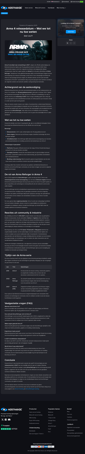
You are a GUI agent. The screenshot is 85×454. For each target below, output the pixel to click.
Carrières (69, 417)
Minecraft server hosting (35, 415)
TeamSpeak (51, 8)
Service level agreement (73, 436)
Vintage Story (51, 420)
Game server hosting (34, 412)
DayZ (49, 429)
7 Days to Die (51, 418)
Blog (68, 411)
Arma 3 (50, 423)
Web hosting (32, 418)
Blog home (4, 13)
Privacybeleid (70, 430)
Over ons (69, 414)
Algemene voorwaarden (73, 427)
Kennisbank (65, 1)
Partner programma (72, 420)
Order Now (71, 31)
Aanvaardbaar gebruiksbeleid (75, 433)
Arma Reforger (52, 426)
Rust (49, 431)
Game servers (29, 8)
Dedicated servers (34, 423)
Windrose (50, 412)
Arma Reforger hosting (32, 389)
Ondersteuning (77, 1)
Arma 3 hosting (19, 389)
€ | (53, 1)
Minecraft (50, 415)
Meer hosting (61, 8)
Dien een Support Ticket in (36, 433)
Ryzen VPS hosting (34, 420)
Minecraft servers (40, 8)
